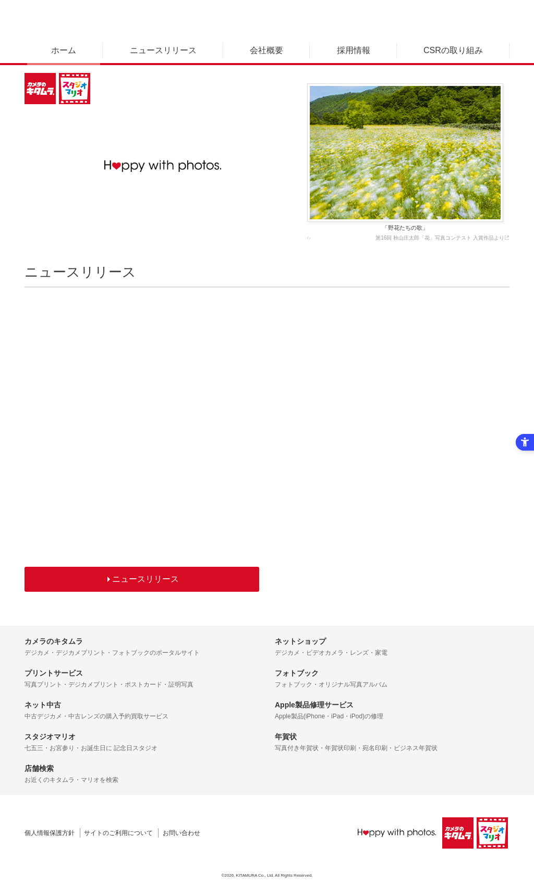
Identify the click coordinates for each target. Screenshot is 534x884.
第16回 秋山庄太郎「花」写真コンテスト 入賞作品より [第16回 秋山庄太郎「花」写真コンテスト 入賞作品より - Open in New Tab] (442, 238)
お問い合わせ (181, 833)
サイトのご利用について (118, 833)
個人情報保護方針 (50, 833)
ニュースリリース (163, 50)
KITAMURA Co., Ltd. (255, 875)
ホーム (63, 50)
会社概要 (266, 50)
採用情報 (353, 50)
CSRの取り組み (453, 50)
